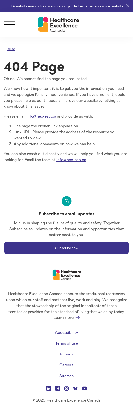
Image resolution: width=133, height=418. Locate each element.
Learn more (63, 317)
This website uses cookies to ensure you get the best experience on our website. (66, 6)
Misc (11, 49)
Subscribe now (66, 248)
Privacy (66, 354)
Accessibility (66, 332)
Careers (66, 364)
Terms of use (66, 343)
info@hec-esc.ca (41, 116)
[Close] (128, 6)
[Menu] (9, 24)
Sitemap (66, 375)
